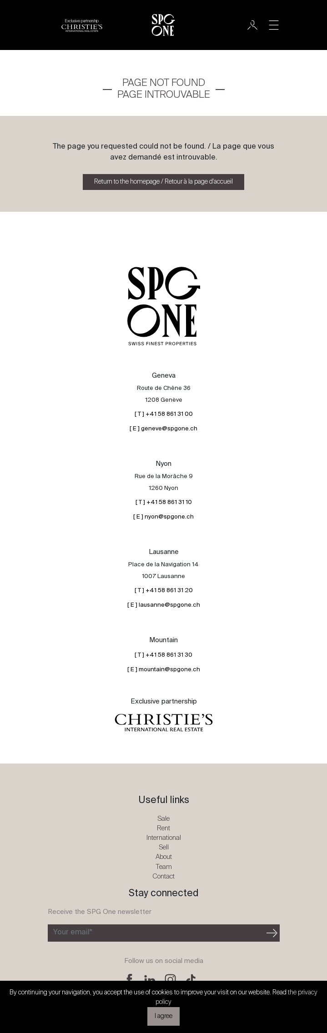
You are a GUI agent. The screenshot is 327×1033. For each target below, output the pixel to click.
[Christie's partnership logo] (82, 25)
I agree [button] (163, 1016)
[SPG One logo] (163, 25)
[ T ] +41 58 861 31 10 (164, 502)
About (164, 856)
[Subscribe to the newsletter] (156, 933)
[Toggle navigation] (273, 25)
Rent (163, 828)
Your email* (72, 932)
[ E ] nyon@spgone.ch (163, 517)
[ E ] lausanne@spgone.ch (163, 605)
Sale (163, 818)
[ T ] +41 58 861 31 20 (164, 591)
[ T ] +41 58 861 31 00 (164, 414)
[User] (252, 25)
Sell (164, 847)
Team (164, 866)
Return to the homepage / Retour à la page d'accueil (163, 182)
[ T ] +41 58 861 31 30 (163, 655)
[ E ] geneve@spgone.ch (163, 429)
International (163, 837)
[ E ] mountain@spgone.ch (163, 670)
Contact (163, 876)
